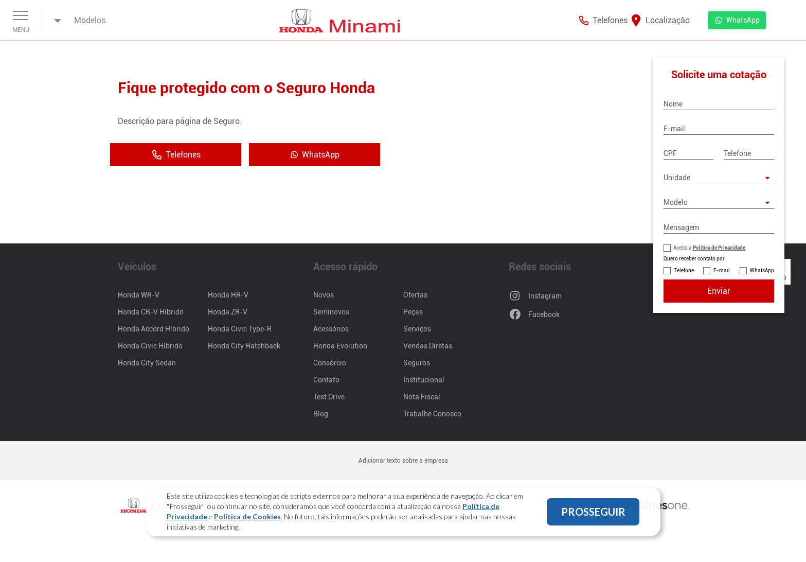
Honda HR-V (228, 295)
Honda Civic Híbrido (150, 346)
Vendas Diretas (427, 346)
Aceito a (709, 248)
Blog (320, 414)
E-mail (721, 270)
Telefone (684, 270)
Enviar (718, 291)
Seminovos (331, 312)
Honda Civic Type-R (240, 329)
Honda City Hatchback (244, 346)
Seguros (416, 363)
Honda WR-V (138, 295)
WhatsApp (762, 270)
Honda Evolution (340, 346)
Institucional (423, 380)
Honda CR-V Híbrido (151, 312)
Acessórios (331, 329)
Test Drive (329, 397)
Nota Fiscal (421, 397)
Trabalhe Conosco (432, 414)
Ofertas (415, 295)
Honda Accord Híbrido (153, 329)
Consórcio (329, 363)
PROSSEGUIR (593, 511)
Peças (413, 312)
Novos (323, 295)
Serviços (417, 329)
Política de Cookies (247, 516)
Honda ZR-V (227, 312)
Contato (326, 380)
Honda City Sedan (147, 363)
